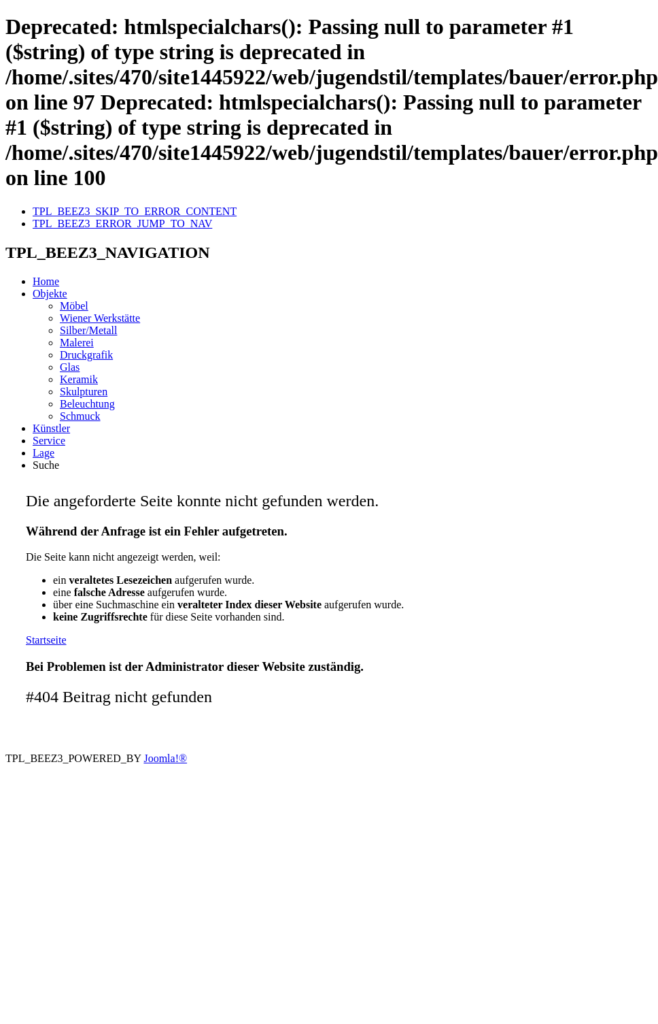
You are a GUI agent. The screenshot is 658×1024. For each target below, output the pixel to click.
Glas (70, 367)
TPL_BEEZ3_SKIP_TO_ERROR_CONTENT (135, 211)
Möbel (74, 306)
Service (49, 440)
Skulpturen (83, 391)
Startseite (46, 640)
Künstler (51, 428)
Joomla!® (165, 758)
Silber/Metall (88, 330)
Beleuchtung (87, 404)
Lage (43, 453)
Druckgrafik (86, 355)
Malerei (77, 342)
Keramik (79, 379)
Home (46, 281)
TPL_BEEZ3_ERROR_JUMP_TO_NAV (122, 223)
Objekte (50, 293)
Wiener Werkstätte (100, 318)
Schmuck (80, 416)
